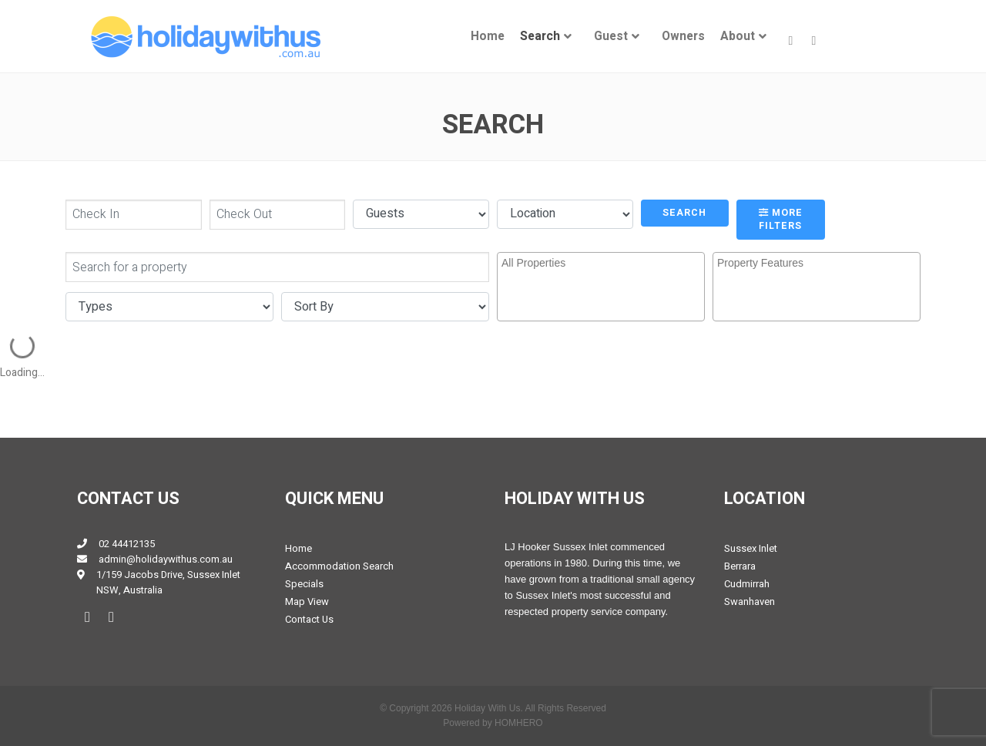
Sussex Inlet (750, 548)
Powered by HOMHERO (492, 722)
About (737, 36)
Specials (304, 583)
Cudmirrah (747, 583)
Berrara (740, 566)
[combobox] (601, 286)
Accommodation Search (339, 566)
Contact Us (309, 619)
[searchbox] (602, 276)
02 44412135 (127, 543)
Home (488, 36)
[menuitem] (487, 36)
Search (540, 36)
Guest (611, 36)
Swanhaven (749, 601)
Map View (307, 601)
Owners (683, 36)
